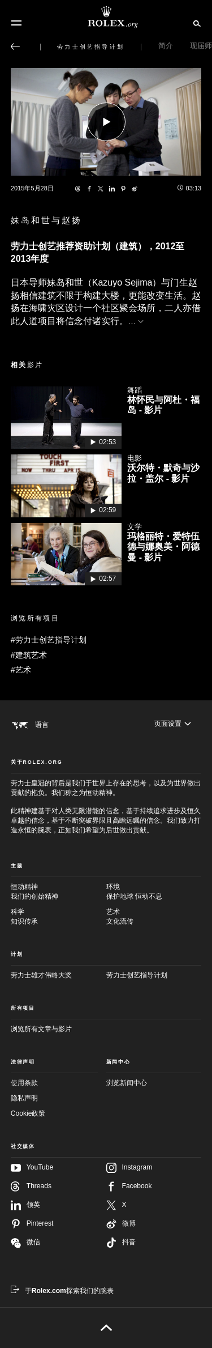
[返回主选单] (15, 46)
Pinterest (32, 1224)
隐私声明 (24, 1098)
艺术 (154, 917)
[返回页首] (106, 1327)
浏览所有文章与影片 (41, 1029)
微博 (121, 1224)
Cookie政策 (28, 1113)
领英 (25, 1205)
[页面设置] (172, 723)
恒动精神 (58, 892)
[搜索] (195, 23)
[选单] (16, 23)
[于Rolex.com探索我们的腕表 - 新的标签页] (62, 1291)
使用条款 (24, 1083)
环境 (154, 892)
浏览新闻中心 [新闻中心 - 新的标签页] (126, 1083)
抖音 (121, 1243)
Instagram (129, 1168)
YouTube (32, 1168)
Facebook (129, 1186)
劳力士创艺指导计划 (136, 975)
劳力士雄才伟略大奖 (41, 975)
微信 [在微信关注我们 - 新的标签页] (25, 1243)
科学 (58, 917)
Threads (31, 1186)
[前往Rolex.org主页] (106, 17)
